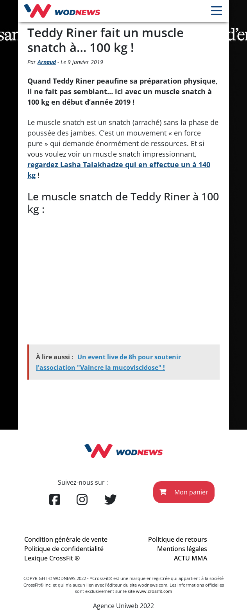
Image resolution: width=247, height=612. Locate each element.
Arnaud (47, 62)
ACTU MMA (190, 558)
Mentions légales (182, 548)
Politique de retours (177, 539)
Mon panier (183, 492)
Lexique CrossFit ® (52, 558)
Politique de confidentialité (64, 548)
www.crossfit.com (154, 591)
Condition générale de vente (65, 539)
